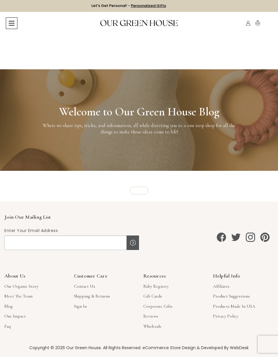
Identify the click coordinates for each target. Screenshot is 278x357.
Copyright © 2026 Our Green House (65, 348)
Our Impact (15, 316)
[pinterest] (265, 237)
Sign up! (133, 242)
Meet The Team (18, 296)
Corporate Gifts (157, 306)
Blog (8, 306)
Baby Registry (156, 286)
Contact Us (84, 286)
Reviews (150, 316)
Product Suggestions (231, 296)
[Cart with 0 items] (268, 23)
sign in (80, 306)
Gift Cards (152, 296)
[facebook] (221, 237)
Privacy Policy (225, 316)
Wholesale (152, 326)
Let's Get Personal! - (128, 5)
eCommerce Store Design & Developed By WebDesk (195, 348)
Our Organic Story (21, 286)
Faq (7, 326)
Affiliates (221, 286)
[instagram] (250, 237)
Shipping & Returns (92, 296)
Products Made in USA (234, 306)
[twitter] (236, 237)
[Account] (248, 23)
